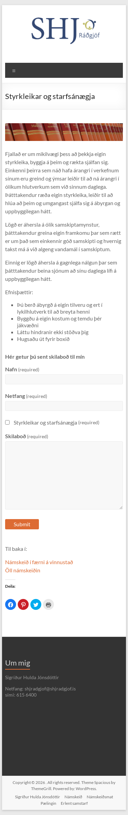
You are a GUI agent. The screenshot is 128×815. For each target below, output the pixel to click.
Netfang (26, 395)
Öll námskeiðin (22, 570)
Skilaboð (26, 436)
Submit (22, 524)
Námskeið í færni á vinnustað (39, 562)
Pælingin (48, 803)
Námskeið (73, 796)
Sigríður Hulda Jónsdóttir (37, 796)
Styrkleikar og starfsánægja (52, 422)
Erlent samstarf (74, 803)
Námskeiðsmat (100, 796)
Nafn (22, 369)
